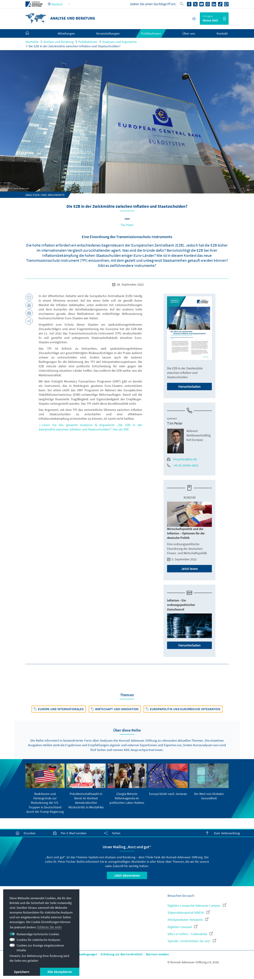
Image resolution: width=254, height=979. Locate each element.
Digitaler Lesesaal (182, 927)
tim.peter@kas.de (182, 459)
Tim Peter (127, 225)
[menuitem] (30, 33)
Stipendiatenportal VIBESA (189, 913)
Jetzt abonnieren (127, 875)
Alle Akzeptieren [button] (59, 971)
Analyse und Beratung (58, 42)
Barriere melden (157, 954)
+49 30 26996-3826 (182, 465)
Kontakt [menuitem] (222, 33)
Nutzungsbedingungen (81, 954)
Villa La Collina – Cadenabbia (190, 934)
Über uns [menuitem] (188, 33)
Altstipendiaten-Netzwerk (188, 920)
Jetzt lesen (189, 568)
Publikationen (88, 42)
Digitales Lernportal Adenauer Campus (197, 905)
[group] (45, 789)
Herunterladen (189, 386)
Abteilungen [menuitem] (66, 33)
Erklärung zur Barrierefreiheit (122, 954)
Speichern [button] (21, 971)
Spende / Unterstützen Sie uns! (192, 941)
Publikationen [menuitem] (151, 33)
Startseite (32, 42)
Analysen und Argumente (119, 42)
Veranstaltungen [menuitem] (108, 33)
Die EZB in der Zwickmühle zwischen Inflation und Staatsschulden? (74, 46)
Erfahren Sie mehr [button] (49, 927)
